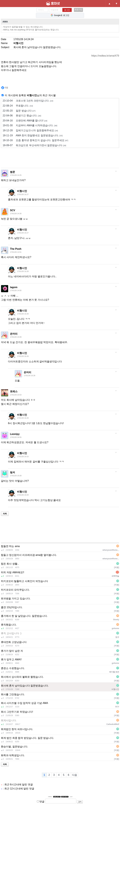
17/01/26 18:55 (15, 437)
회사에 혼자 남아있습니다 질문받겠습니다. (25, 685)
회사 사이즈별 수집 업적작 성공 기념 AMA (24, 703)
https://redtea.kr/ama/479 (105, 55)
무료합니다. (18, 106)
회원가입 (78, 9)
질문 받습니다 (19, 111)
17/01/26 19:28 (15, 476)
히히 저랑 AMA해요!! (12, 572)
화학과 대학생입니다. (13, 755)
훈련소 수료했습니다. (13, 668)
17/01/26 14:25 (15, 175)
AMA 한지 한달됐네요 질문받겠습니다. (33, 135)
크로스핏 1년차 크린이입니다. (28, 101)
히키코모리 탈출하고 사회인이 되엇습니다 (24, 581)
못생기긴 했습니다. (22, 116)
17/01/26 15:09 (15, 337)
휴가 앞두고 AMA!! (11, 659)
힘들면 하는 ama (10, 546)
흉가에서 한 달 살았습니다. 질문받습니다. (24, 616)
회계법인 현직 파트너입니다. (17, 729)
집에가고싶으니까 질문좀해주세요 (30, 130)
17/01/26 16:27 (22, 194)
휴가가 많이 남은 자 (12, 651)
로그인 (67, 10)
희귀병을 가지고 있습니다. (15, 598)
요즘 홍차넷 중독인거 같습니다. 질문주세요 (35, 140)
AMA (5, 21)
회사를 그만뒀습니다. (13, 694)
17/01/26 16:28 (22, 271)
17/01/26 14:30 (15, 213)
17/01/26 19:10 (22, 456)
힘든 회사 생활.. (10, 563)
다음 (74, 775)
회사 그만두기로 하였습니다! (17, 711)
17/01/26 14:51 (15, 252)
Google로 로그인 (60, 15)
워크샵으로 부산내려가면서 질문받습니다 (34, 145)
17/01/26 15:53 (15, 395)
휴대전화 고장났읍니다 (14, 642)
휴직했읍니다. (9, 624)
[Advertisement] (58, 159)
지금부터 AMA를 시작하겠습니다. (30, 125)
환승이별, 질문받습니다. (14, 746)
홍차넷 (58, 3)
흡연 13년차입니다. (12, 607)
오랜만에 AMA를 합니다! (25, 121)
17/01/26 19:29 (22, 495)
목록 (5, 514)
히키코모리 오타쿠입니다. (15, 589)
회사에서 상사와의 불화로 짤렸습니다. (22, 677)
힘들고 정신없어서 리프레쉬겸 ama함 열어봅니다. (29, 555)
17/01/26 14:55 (15, 290)
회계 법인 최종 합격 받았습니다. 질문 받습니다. (27, 738)
